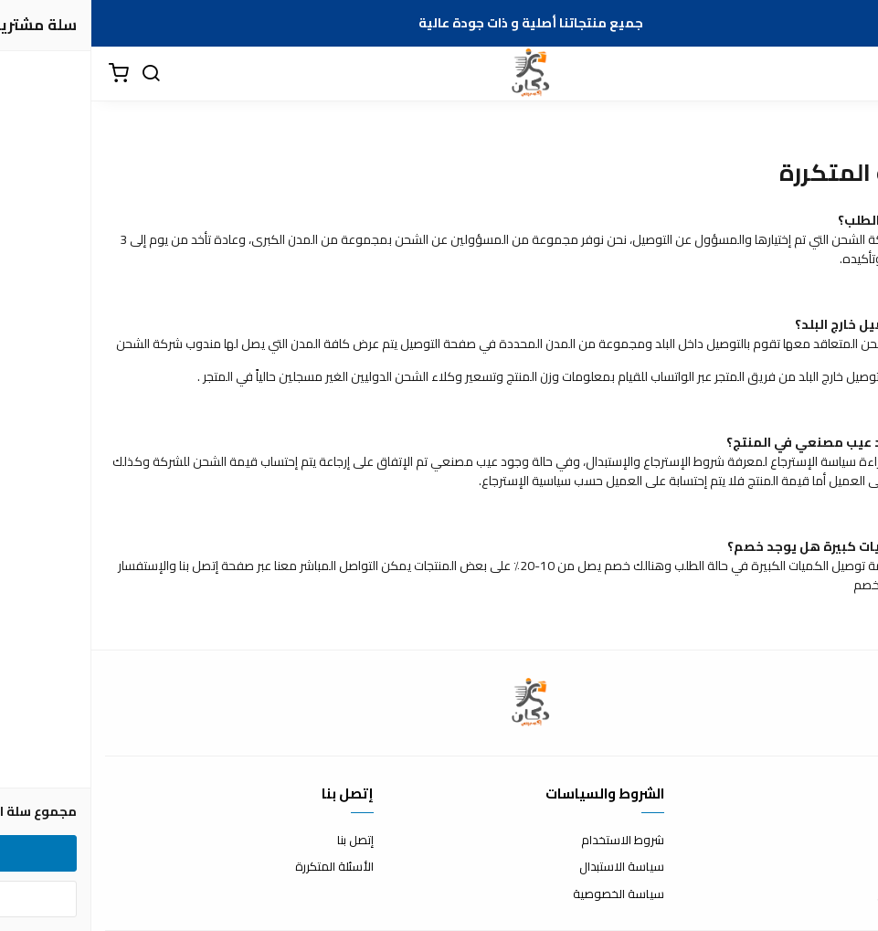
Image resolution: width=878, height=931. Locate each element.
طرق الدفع (836, 867)
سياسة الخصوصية (527, 894)
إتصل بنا (264, 840)
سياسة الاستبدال (530, 867)
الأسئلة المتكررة (243, 867)
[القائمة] (850, 74)
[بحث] (59, 74)
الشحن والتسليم (825, 894)
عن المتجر (841, 840)
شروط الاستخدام (531, 840)
